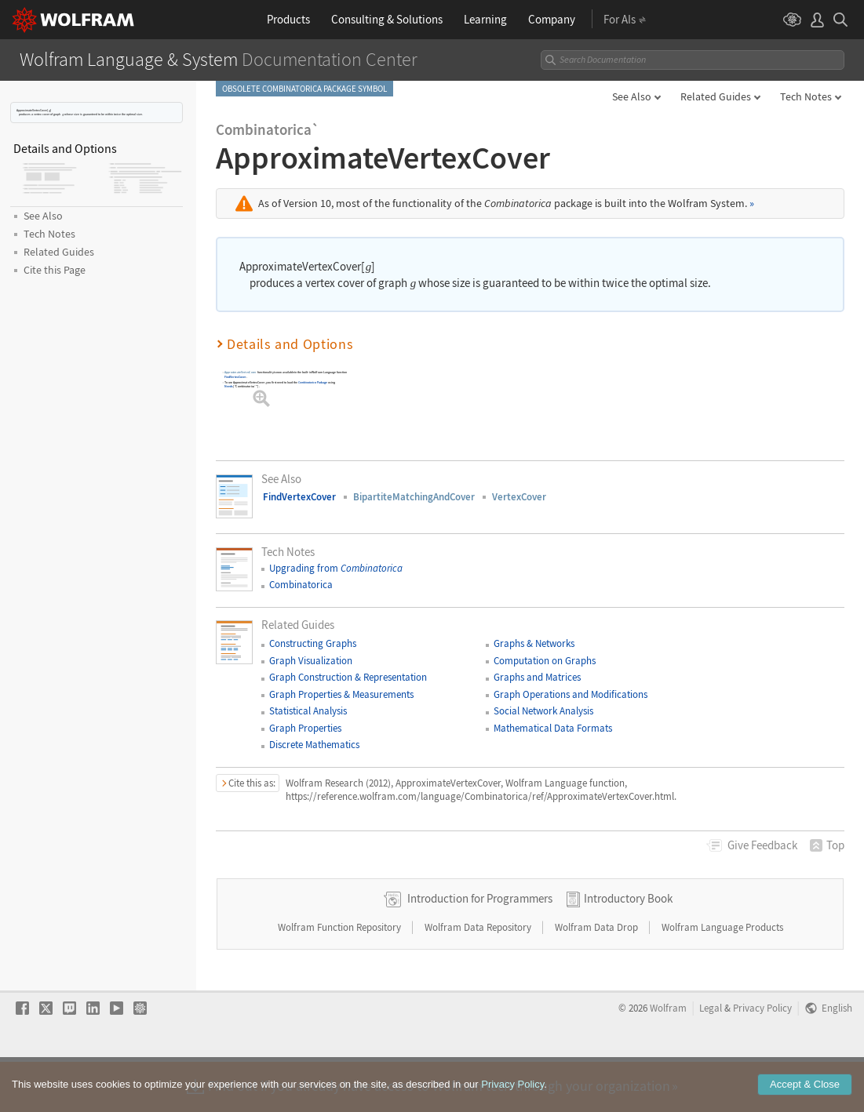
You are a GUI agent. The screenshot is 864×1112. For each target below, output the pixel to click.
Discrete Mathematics (314, 744)
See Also (631, 96)
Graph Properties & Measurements (341, 694)
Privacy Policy (762, 1058)
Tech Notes (806, 96)
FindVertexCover (235, 377)
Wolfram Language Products (722, 977)
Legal (710, 1058)
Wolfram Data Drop (597, 977)
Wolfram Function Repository (340, 977)
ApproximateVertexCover (240, 373)
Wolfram (668, 1058)
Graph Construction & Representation (348, 677)
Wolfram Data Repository (479, 977)
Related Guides (715, 96)
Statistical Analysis (308, 711)
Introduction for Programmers (480, 948)
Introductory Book (628, 948)
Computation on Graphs (545, 660)
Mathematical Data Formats (553, 728)
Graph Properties (305, 728)
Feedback (762, 845)
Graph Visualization (310, 660)
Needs (228, 386)
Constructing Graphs (312, 643)
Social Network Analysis (543, 711)
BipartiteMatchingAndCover (414, 496)
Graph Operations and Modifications (570, 694)
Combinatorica (301, 584)
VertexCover (519, 496)
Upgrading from (336, 568)
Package (313, 382)
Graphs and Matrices (537, 677)
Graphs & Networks (534, 643)
